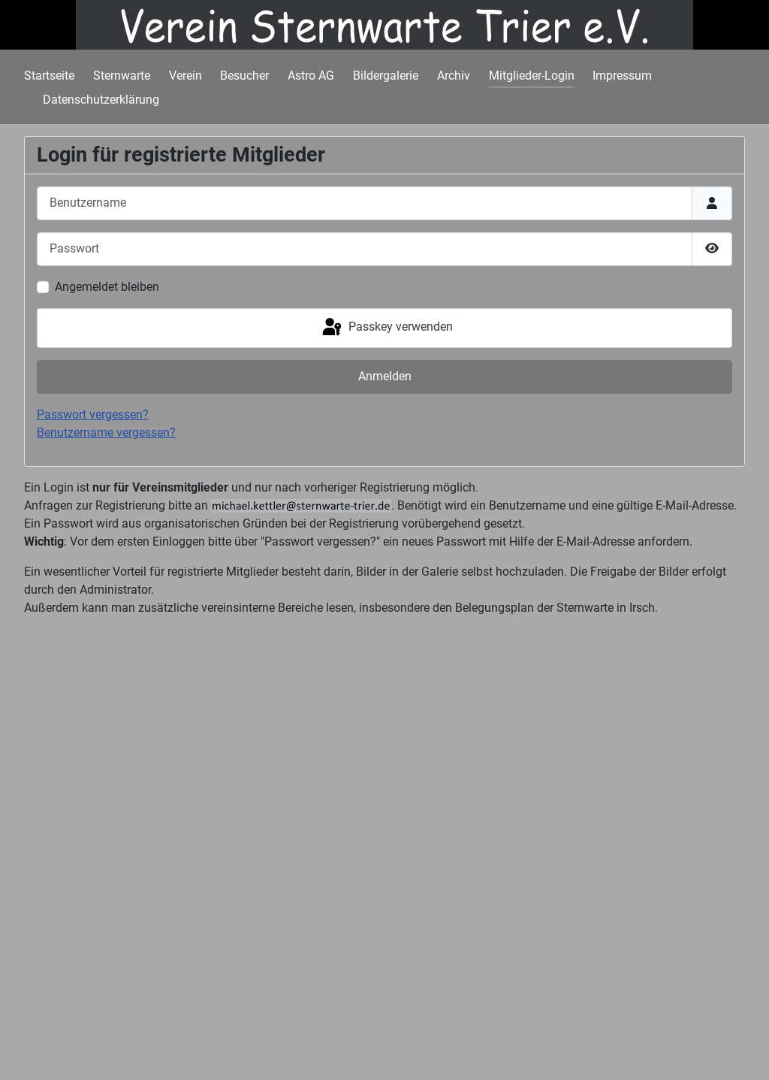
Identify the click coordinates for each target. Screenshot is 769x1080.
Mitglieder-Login (531, 75)
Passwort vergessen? (93, 414)
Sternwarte (121, 75)
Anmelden (385, 376)
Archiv (453, 75)
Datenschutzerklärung (101, 99)
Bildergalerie (385, 75)
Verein (185, 75)
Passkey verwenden (386, 327)
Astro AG (311, 75)
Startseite (49, 75)
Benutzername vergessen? (106, 432)
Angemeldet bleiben (107, 287)
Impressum (622, 75)
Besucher (244, 75)
